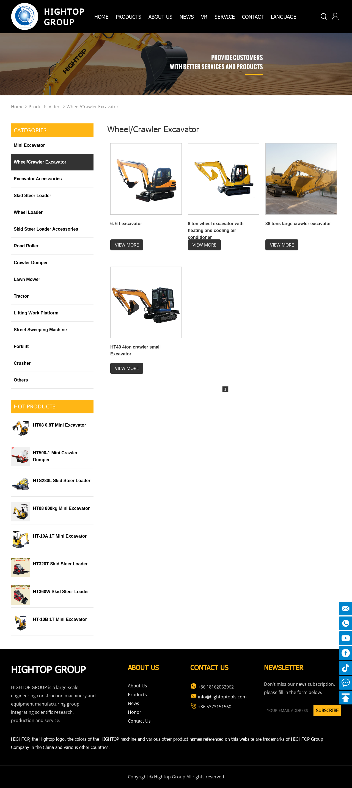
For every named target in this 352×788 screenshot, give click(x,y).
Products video (45, 107)
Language (283, 16)
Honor (134, 712)
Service (225, 16)
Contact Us (139, 721)
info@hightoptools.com (218, 697)
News (187, 16)
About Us (137, 686)
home (101, 16)
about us (160, 16)
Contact (253, 16)
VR (204, 16)
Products (137, 695)
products (128, 16)
